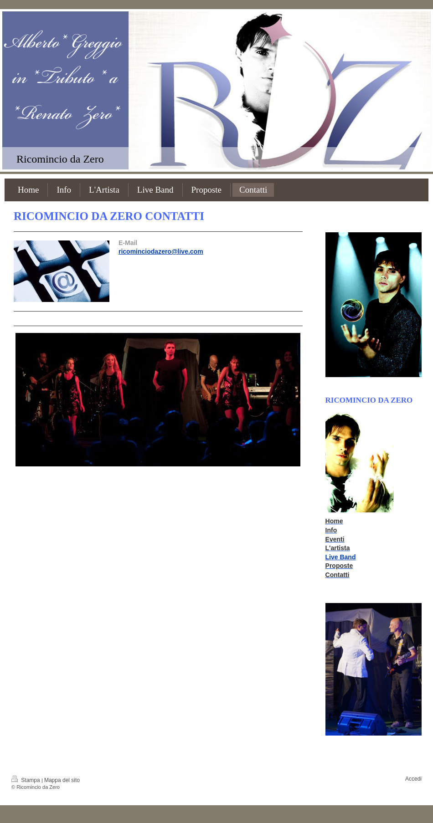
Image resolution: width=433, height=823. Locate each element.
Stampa (26, 780)
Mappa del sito (62, 780)
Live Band (340, 557)
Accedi (413, 779)
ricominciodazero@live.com (161, 251)
